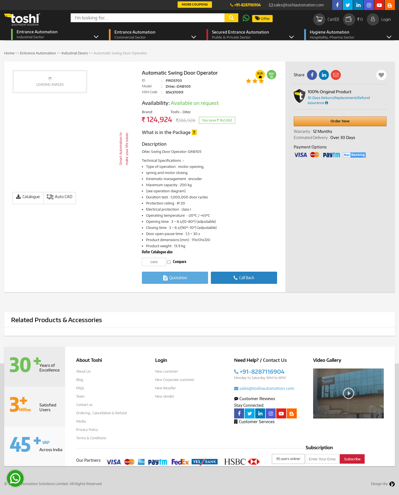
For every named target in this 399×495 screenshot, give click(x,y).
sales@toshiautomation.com (296, 4)
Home (9, 53)
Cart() (326, 19)
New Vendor (164, 396)
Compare (176, 261)
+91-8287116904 (245, 4)
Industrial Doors (75, 53)
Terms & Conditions (91, 438)
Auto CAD (59, 196)
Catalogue (28, 196)
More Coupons (195, 4)
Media (81, 421)
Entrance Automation (53, 34)
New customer (166, 371)
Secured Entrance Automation (248, 35)
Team (80, 396)
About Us (83, 371)
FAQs (80, 388)
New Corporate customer (175, 380)
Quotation (175, 278)
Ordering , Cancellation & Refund (101, 413)
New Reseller (165, 388)
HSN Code (149, 92)
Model (147, 86)
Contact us (84, 405)
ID (143, 80)
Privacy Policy (87, 430)
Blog (79, 380)
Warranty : (303, 131)
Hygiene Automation (346, 35)
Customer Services (254, 421)
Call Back (244, 278)
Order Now (340, 121)
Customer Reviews (254, 398)
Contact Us (275, 360)
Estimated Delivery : (311, 137)
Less (154, 262)
